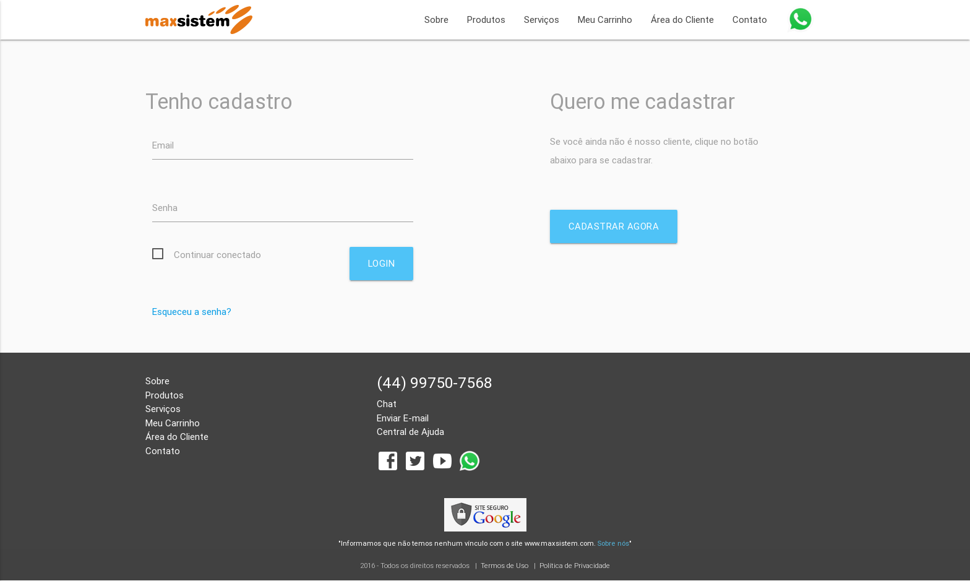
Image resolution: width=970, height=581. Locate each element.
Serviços (541, 19)
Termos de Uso (504, 566)
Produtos (486, 19)
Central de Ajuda (410, 432)
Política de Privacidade (574, 566)
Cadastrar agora (614, 226)
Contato (749, 19)
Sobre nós (613, 543)
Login (381, 263)
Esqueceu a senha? (191, 311)
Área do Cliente (682, 19)
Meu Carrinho (605, 19)
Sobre (436, 19)
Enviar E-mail (403, 418)
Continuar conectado (217, 254)
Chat (387, 404)
